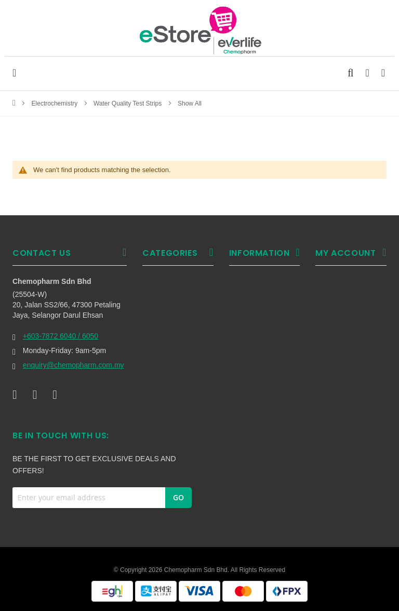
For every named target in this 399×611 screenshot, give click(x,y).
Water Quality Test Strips (129, 103)
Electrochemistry (55, 103)
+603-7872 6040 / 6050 (60, 336)
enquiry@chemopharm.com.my (73, 365)
